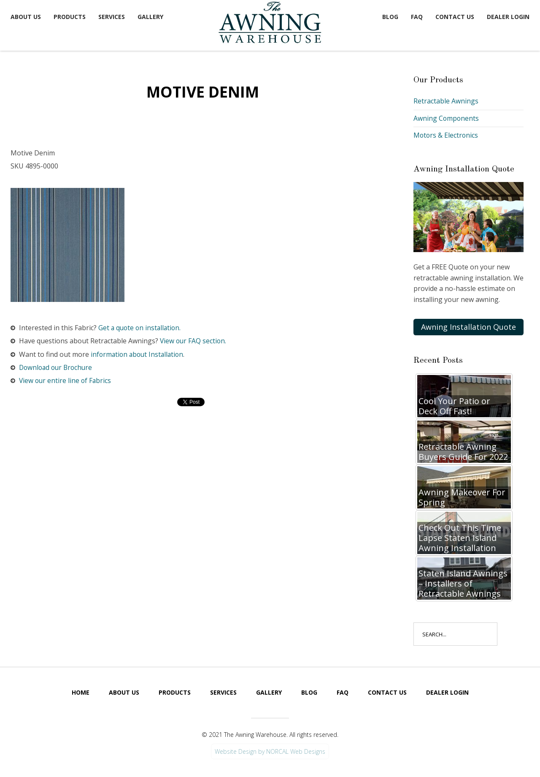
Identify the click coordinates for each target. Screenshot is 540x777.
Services (111, 17)
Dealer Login (508, 17)
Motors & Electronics (446, 135)
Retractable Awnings (445, 101)
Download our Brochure (57, 367)
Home (80, 692)
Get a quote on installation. (141, 327)
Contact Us (454, 17)
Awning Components (446, 118)
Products (70, 17)
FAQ (417, 17)
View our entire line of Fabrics (66, 380)
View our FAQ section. (194, 341)
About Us (26, 17)
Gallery (150, 17)
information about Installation (139, 354)
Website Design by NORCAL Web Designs (270, 751)
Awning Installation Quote (468, 327)
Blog (390, 17)
